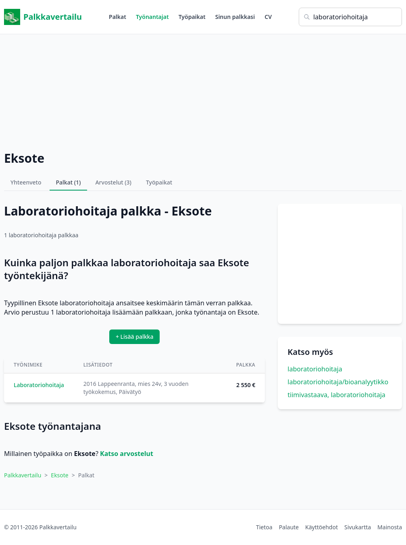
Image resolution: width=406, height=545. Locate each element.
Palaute (289, 527)
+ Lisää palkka (135, 336)
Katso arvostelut (126, 453)
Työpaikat (192, 17)
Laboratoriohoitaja (39, 385)
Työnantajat (152, 17)
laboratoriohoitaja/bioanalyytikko (337, 381)
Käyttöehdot (321, 527)
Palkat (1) (68, 182)
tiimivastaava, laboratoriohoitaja (336, 394)
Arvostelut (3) (113, 182)
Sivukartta (357, 527)
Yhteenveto (26, 182)
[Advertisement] (203, 90)
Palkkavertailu (43, 17)
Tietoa (264, 527)
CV (268, 17)
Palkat (117, 17)
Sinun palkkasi (235, 17)
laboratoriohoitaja (314, 369)
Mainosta (389, 527)
